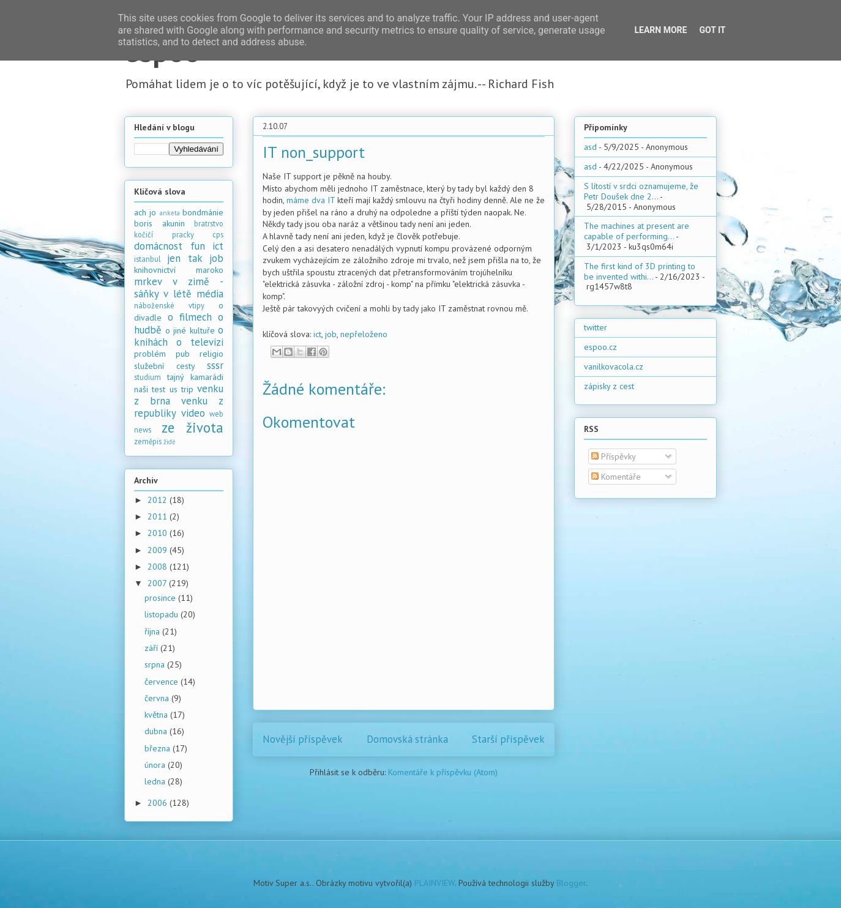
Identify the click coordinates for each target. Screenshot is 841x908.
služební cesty (164, 365)
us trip (181, 389)
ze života (193, 427)
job (331, 334)
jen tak (184, 258)
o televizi (199, 342)
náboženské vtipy (169, 305)
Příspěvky (613, 456)
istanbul (147, 259)
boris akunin (159, 223)
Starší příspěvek (508, 739)
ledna (156, 781)
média (209, 293)
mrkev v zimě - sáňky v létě (178, 287)
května (157, 714)
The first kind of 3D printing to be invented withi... (639, 271)
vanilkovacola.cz (613, 366)
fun (197, 246)
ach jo (145, 212)
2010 (159, 532)
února (156, 764)
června (157, 698)
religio (211, 353)
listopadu (162, 614)
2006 (159, 802)
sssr (215, 365)
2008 (159, 566)
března (158, 748)
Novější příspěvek (303, 739)
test (158, 389)
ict (317, 334)
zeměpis (148, 441)
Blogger (571, 882)
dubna (157, 731)
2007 (158, 583)
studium (147, 377)
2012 (159, 499)
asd (590, 146)
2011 (159, 516)
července (162, 681)
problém (150, 353)
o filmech (190, 317)
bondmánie (202, 212)
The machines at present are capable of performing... (636, 231)
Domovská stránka (407, 739)
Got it (712, 30)
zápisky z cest (609, 386)
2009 (159, 550)
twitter (595, 327)
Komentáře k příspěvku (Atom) (443, 772)
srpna (155, 664)
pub (183, 353)
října (153, 631)
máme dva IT (310, 200)
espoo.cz (600, 346)
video (193, 413)
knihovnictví (155, 269)
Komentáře (616, 476)
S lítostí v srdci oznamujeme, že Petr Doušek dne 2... (641, 191)
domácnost (158, 246)
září (152, 647)
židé (169, 441)
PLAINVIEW (434, 882)
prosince (161, 597)
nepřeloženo (363, 334)
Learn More (660, 30)
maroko (209, 269)
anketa (170, 213)
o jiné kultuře (190, 330)
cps (217, 234)
